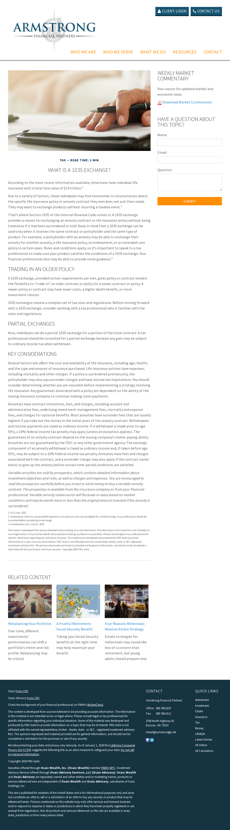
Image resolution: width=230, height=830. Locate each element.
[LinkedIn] (152, 740)
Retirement (202, 700)
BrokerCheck (95, 705)
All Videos (201, 745)
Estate (199, 711)
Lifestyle (200, 734)
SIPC (112, 768)
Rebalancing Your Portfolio (29, 623)
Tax (197, 722)
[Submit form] (189, 201)
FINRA (104, 768)
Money (199, 728)
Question (164, 170)
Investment (202, 706)
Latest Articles (203, 740)
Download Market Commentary (187, 102)
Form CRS (22, 691)
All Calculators (204, 751)
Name (162, 134)
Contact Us (206, 11)
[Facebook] (147, 740)
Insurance (201, 717)
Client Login (171, 11)
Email (162, 152)
